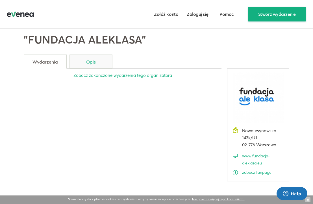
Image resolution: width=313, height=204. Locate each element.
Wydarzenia (45, 62)
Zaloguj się (197, 14)
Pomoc (226, 14)
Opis (91, 62)
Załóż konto (166, 14)
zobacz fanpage (256, 172)
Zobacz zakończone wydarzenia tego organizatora (122, 75)
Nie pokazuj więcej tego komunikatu (218, 199)
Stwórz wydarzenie (277, 14)
